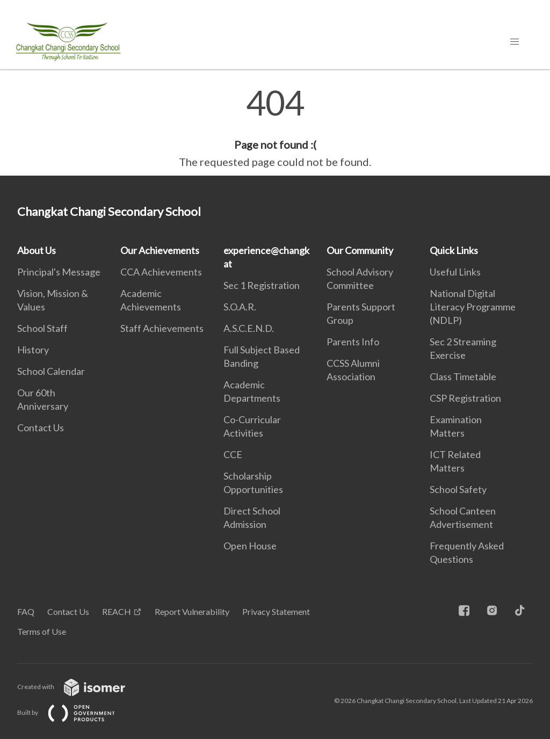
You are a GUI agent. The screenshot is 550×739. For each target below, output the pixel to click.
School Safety (458, 489)
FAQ (25, 611)
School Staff (42, 328)
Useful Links (455, 272)
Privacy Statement (276, 611)
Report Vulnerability (192, 611)
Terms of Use (41, 631)
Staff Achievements (162, 328)
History (33, 350)
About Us (36, 250)
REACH (116, 611)
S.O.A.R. (239, 307)
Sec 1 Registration (261, 285)
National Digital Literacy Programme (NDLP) (473, 306)
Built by (74, 712)
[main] (275, 127)
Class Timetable (463, 376)
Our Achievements (159, 250)
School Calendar (51, 371)
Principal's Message (58, 272)
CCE (232, 454)
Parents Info (353, 341)
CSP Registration (465, 398)
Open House (250, 546)
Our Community (360, 250)
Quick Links (454, 250)
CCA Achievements (161, 272)
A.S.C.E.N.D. (248, 328)
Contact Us (40, 427)
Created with (79, 687)
